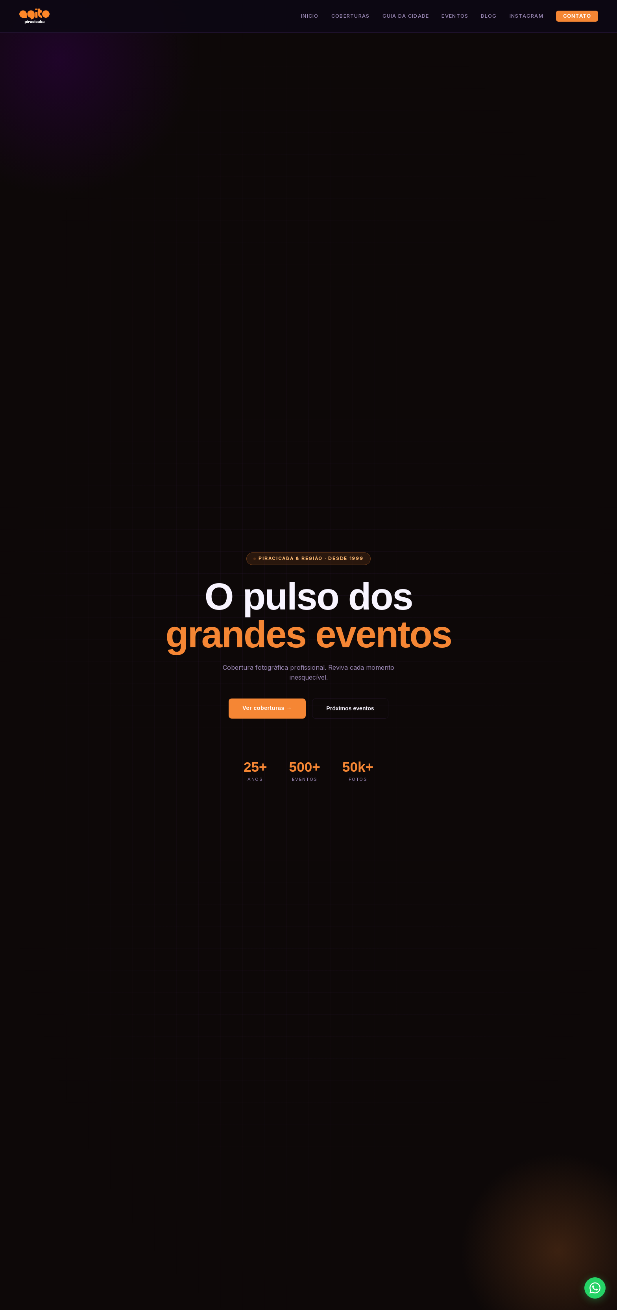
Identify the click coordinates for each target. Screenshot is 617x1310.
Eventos (455, 16)
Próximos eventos (350, 708)
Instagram (527, 16)
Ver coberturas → (267, 708)
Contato (577, 16)
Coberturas (350, 16)
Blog (489, 16)
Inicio (310, 16)
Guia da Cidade (405, 16)
